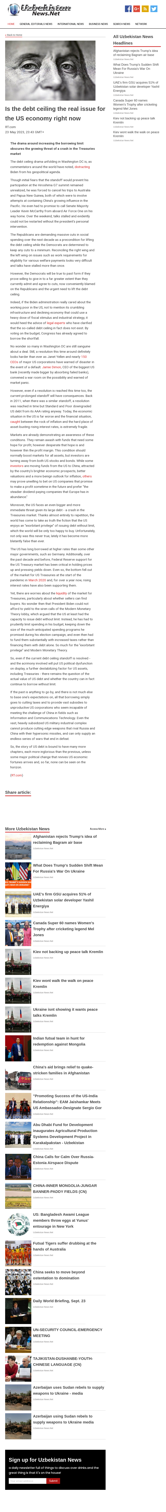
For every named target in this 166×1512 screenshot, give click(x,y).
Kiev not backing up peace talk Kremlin (68, 952)
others (87, 476)
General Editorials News (36, 24)
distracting (82, 167)
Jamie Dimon (51, 367)
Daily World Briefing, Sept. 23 (59, 1301)
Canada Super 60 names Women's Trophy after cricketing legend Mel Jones (63, 929)
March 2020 (37, 580)
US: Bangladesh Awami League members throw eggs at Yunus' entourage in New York (61, 1220)
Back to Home (13, 35)
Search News (121, 24)
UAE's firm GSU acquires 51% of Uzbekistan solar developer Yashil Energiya (63, 900)
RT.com (16, 775)
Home (11, 24)
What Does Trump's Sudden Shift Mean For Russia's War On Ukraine (136, 69)
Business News (98, 24)
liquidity (61, 593)
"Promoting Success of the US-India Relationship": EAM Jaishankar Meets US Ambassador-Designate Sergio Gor (67, 1102)
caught (15, 422)
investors (16, 466)
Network (141, 24)
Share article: (18, 792)
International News (71, 24)
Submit (53, 1480)
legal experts (56, 323)
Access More (97, 829)
